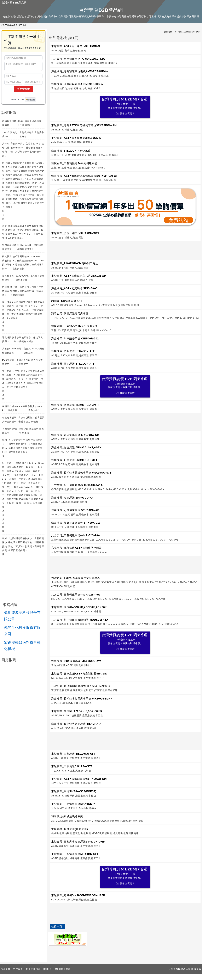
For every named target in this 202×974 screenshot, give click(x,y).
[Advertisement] (125, 249)
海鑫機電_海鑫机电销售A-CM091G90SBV (77, 84)
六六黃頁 (18, 969)
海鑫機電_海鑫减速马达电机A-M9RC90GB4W (79, 71)
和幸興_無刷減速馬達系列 (67, 816)
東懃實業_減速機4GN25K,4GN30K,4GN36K (79, 607)
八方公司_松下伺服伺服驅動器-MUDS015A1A (79, 619)
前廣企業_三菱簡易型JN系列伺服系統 (74, 326)
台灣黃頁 (5, 969)
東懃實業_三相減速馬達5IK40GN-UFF (75, 854)
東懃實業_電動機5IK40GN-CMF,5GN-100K (78, 895)
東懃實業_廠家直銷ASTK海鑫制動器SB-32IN (79, 673)
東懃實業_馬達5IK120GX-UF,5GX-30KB (76, 711)
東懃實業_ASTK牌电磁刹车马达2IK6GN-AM (78, 275)
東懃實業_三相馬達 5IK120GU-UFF (73, 753)
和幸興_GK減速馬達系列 (66, 301)
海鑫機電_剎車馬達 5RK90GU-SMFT (74, 460)
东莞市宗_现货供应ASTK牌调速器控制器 (76, 547)
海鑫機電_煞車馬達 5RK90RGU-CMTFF (76, 404)
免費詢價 (23, 90)
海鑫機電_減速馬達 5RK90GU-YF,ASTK (76, 447)
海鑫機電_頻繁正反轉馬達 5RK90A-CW (75, 522)
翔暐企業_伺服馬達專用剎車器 (70, 313)
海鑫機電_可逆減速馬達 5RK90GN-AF (75, 510)
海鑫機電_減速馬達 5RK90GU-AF (72, 497)
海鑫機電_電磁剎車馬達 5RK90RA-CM (75, 434)
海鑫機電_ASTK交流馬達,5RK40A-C (74, 288)
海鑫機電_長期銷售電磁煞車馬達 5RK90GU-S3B (81, 472)
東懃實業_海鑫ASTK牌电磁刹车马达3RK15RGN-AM (84, 125)
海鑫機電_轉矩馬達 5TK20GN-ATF (73, 363)
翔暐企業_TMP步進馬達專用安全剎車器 (75, 578)
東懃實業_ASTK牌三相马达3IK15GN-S (75, 46)
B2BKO (47, 969)
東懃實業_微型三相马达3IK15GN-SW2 (75, 233)
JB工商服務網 (33, 969)
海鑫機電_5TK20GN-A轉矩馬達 (71, 150)
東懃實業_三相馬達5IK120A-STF (72, 766)
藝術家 (105, 75)
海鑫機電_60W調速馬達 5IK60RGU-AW (76, 661)
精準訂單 (88, 142)
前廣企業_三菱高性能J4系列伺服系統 (74, 163)
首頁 (2, 25)
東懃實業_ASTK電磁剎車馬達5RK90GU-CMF (79, 778)
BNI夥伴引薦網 (62, 969)
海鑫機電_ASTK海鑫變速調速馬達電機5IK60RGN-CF (84, 175)
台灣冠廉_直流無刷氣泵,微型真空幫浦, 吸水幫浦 (80, 686)
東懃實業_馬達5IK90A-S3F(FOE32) (73, 791)
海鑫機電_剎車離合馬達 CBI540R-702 (75, 338)
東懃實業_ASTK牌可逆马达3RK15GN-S (76, 137)
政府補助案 (110, 180)
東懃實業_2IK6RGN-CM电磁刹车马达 (74, 263)
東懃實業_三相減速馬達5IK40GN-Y (73, 803)
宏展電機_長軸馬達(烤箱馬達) (69, 829)
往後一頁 (56, 926)
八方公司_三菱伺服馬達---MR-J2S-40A (75, 594)
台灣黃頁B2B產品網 (14, 2)
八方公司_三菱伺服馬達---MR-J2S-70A (75, 535)
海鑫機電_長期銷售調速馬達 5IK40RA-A (76, 723)
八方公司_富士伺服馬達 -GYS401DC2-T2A (78, 58)
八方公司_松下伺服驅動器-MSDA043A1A (77, 485)
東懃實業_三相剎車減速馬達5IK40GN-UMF (78, 841)
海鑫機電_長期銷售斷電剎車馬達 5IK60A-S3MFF (81, 698)
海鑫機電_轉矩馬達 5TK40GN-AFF (73, 351)
